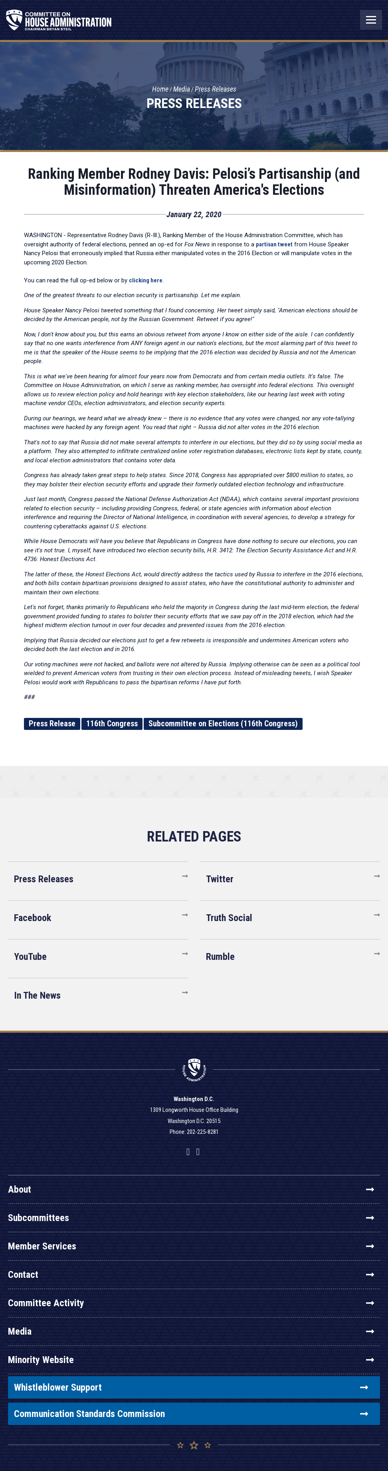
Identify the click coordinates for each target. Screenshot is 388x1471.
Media (181, 89)
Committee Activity (191, 1303)
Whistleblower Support (191, 1387)
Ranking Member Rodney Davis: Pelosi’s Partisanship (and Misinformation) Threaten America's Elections (194, 182)
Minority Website (191, 1360)
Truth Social (229, 917)
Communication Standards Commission (191, 1414)
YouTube (30, 956)
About (191, 1189)
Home (160, 89)
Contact (191, 1275)
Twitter (220, 879)
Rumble (220, 956)
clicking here (145, 280)
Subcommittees (191, 1218)
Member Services (191, 1246)
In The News (37, 995)
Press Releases (215, 89)
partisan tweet (274, 244)
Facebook (32, 917)
